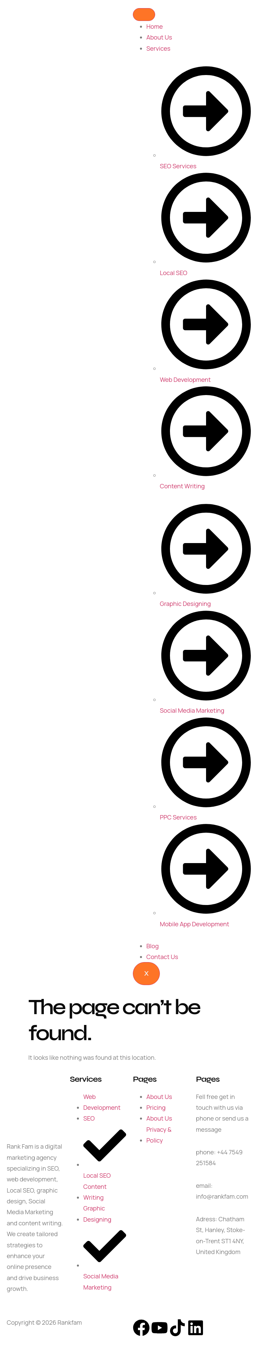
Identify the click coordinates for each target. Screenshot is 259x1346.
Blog (152, 946)
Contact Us (162, 957)
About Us (159, 37)
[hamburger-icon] (144, 14)
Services (158, 48)
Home (154, 26)
